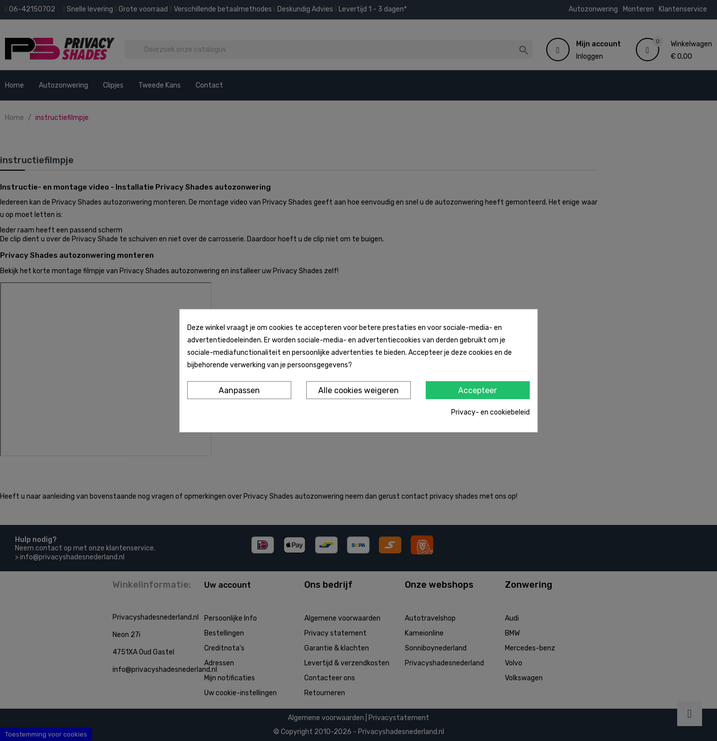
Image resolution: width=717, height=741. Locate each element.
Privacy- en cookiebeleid (490, 412)
